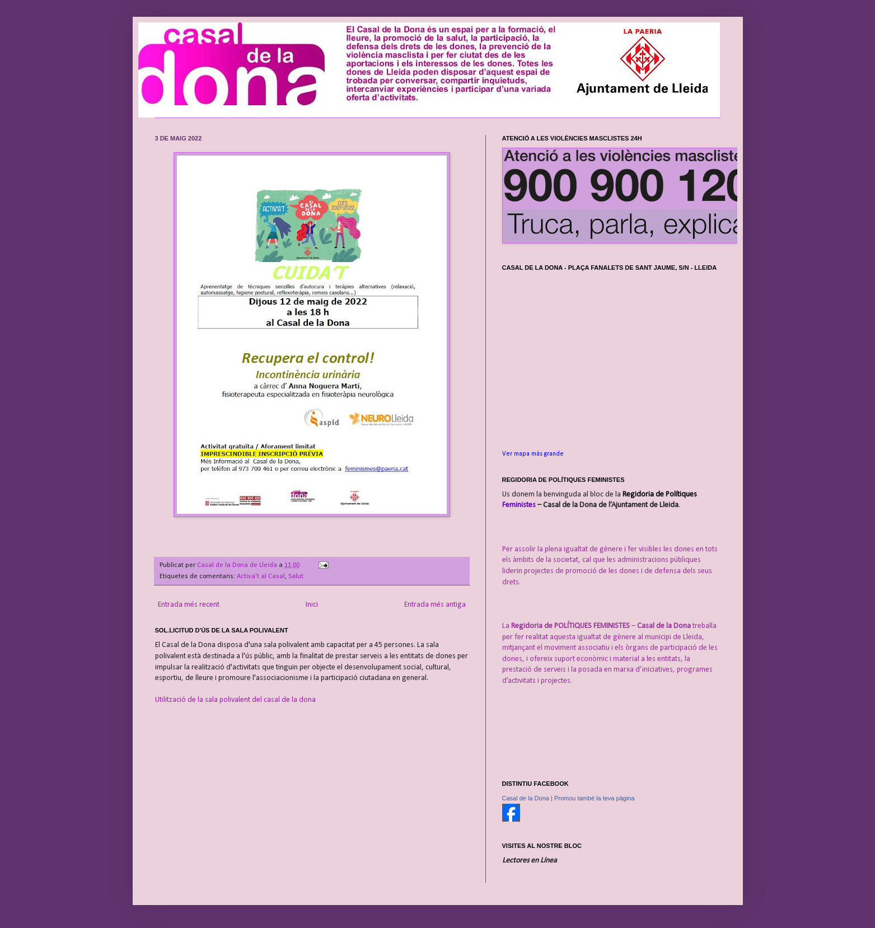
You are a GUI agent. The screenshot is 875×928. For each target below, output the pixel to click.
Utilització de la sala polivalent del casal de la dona (235, 700)
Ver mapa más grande (533, 454)
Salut (295, 576)
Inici (312, 605)
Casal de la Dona (525, 798)
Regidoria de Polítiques (660, 494)
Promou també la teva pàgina (594, 798)
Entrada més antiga (435, 605)
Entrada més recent (188, 605)
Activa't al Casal (261, 576)
